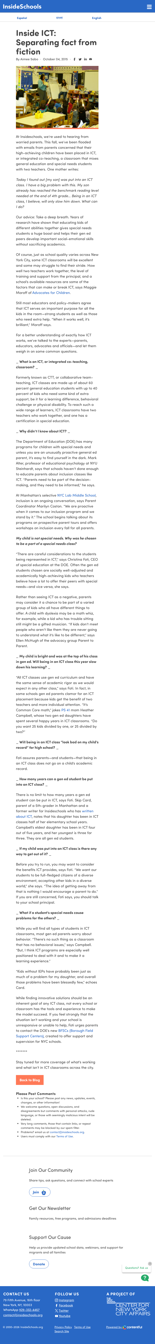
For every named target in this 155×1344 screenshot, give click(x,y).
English (96, 18)
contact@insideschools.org (67, 1132)
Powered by (124, 1327)
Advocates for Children (51, 292)
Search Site (61, 1331)
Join (40, 1192)
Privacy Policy (63, 1327)
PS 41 (65, 709)
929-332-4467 (29, 1310)
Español (22, 18)
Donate (39, 1264)
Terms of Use (64, 1136)
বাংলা (59, 18)
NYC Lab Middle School (76, 495)
